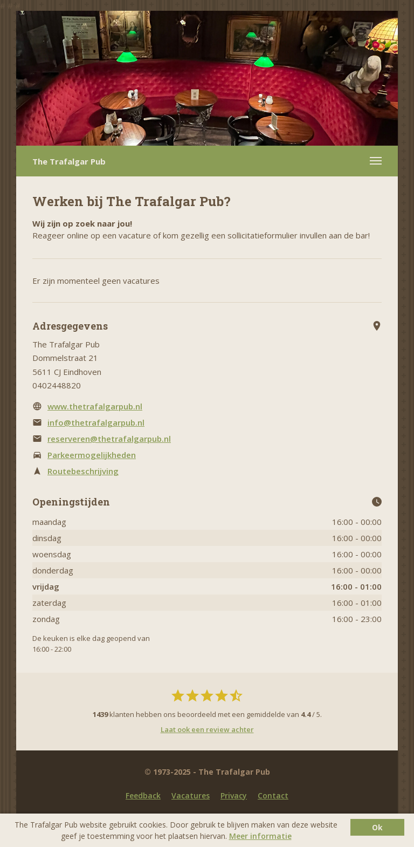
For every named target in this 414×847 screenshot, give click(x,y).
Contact (273, 795)
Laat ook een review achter (207, 729)
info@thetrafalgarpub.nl (95, 422)
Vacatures (190, 795)
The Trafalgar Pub (69, 161)
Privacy (233, 795)
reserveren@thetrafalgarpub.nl (109, 438)
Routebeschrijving (83, 471)
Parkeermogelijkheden (91, 454)
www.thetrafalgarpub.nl (94, 406)
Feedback (143, 795)
